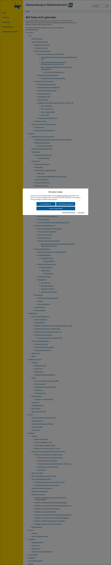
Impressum (81, 212)
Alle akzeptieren (46, 204)
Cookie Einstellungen (56, 208)
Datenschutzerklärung (62, 195)
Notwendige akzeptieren (65, 204)
